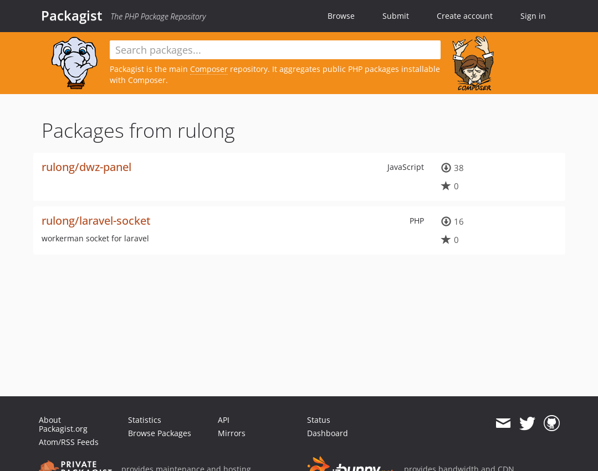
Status (318, 420)
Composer (209, 69)
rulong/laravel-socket (96, 220)
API (223, 420)
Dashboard (327, 433)
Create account (465, 16)
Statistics (144, 420)
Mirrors (232, 433)
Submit (395, 16)
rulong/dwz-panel (86, 166)
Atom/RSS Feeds (69, 442)
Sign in (533, 16)
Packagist (72, 15)
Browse (341, 16)
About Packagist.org (63, 424)
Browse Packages (159, 433)
